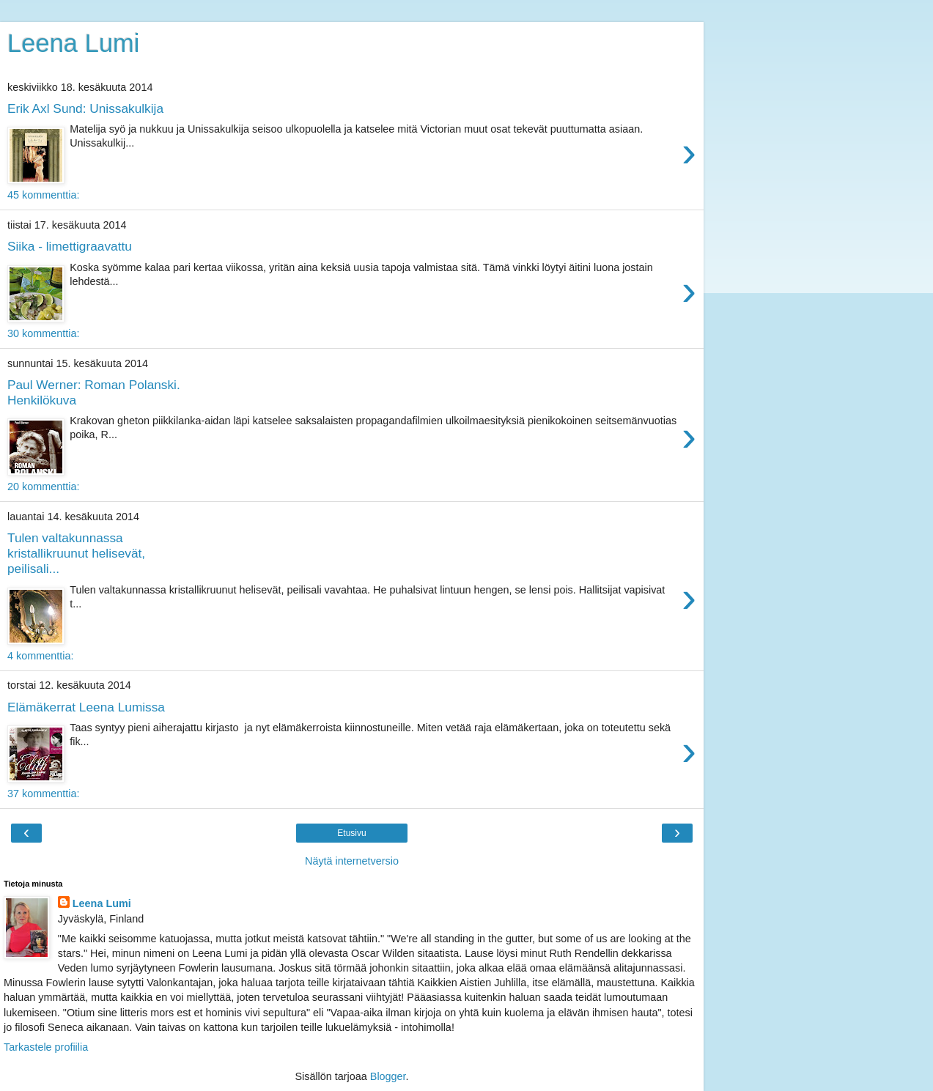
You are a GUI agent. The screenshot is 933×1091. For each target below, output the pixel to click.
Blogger (388, 1076)
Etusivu (351, 833)
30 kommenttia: (43, 333)
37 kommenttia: (43, 793)
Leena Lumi (73, 43)
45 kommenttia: (43, 195)
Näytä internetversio (352, 861)
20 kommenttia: (43, 486)
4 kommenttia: (40, 656)
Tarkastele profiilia (46, 1047)
